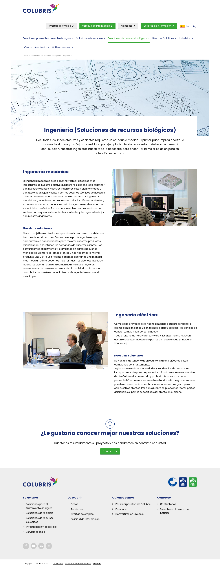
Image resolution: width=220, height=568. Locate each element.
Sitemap (97, 563)
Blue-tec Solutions (164, 38)
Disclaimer (58, 563)
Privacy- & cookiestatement (78, 563)
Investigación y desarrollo (41, 527)
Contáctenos (168, 504)
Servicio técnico (35, 532)
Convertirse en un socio (129, 514)
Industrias (186, 38)
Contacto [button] (110, 451)
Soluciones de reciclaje (90, 38)
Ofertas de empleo (61, 25)
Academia (41, 47)
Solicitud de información (97, 25)
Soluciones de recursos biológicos (129, 38)
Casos (28, 47)
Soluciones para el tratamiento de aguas (48, 38)
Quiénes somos (62, 47)
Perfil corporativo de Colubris (132, 504)
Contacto (128, 25)
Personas (121, 509)
